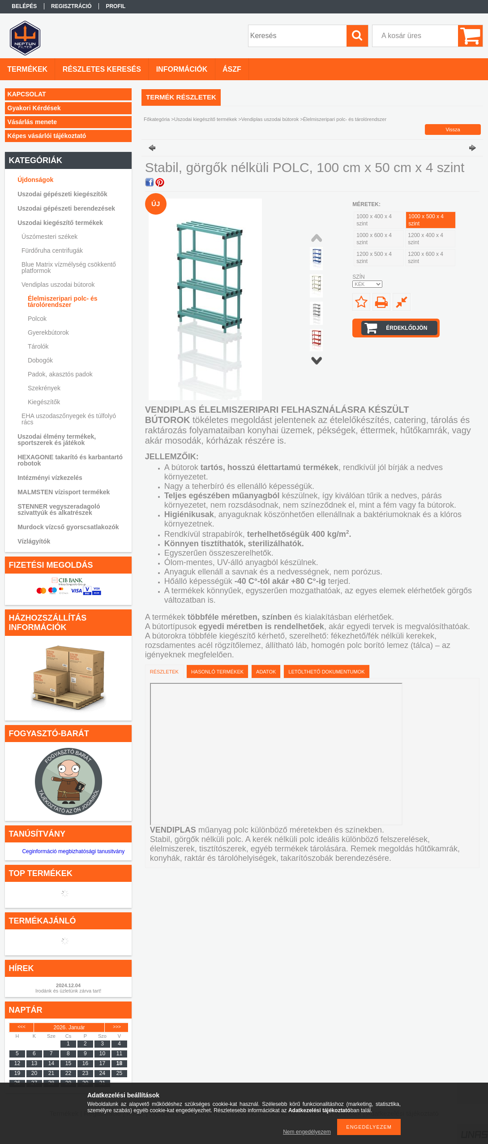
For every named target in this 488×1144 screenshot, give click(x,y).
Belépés (24, 6)
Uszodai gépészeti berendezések (66, 208)
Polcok (37, 318)
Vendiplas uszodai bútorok (57, 284)
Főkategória (157, 119)
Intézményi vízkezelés (49, 477)
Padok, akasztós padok (60, 374)
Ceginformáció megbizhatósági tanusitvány (73, 851)
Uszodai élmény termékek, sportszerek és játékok (56, 439)
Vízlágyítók (33, 541)
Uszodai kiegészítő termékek (60, 222)
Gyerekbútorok (48, 332)
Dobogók (40, 360)
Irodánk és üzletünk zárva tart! (68, 990)
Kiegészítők (44, 402)
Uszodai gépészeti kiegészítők (62, 194)
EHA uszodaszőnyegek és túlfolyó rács (68, 419)
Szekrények (44, 388)
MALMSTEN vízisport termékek (63, 492)
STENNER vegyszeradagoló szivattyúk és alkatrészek (58, 509)
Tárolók (38, 346)
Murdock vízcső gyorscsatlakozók (68, 527)
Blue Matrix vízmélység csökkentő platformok (68, 267)
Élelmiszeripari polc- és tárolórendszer (63, 301)
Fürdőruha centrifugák (52, 250)
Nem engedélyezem (307, 1132)
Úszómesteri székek (49, 236)
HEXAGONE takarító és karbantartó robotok (70, 460)
